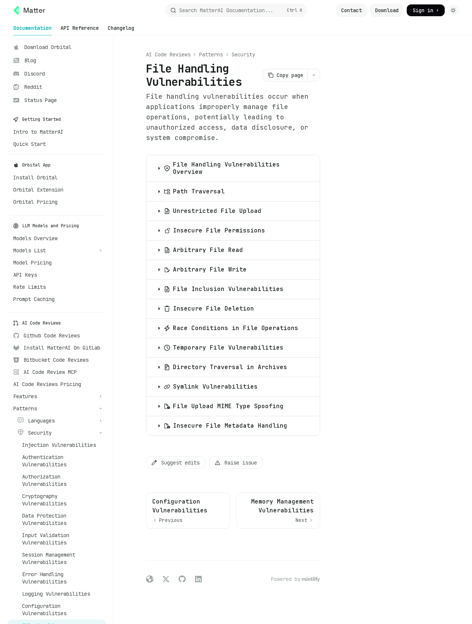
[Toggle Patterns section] (56, 408)
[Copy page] (285, 75)
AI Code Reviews (168, 54)
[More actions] (314, 75)
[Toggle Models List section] (56, 250)
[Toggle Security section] (56, 433)
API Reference (79, 30)
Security (243, 54)
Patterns (211, 54)
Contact (351, 10)
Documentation (32, 30)
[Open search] (236, 10)
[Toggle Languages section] (56, 421)
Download (387, 10)
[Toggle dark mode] (453, 10)
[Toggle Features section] (56, 396)
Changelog (121, 30)
